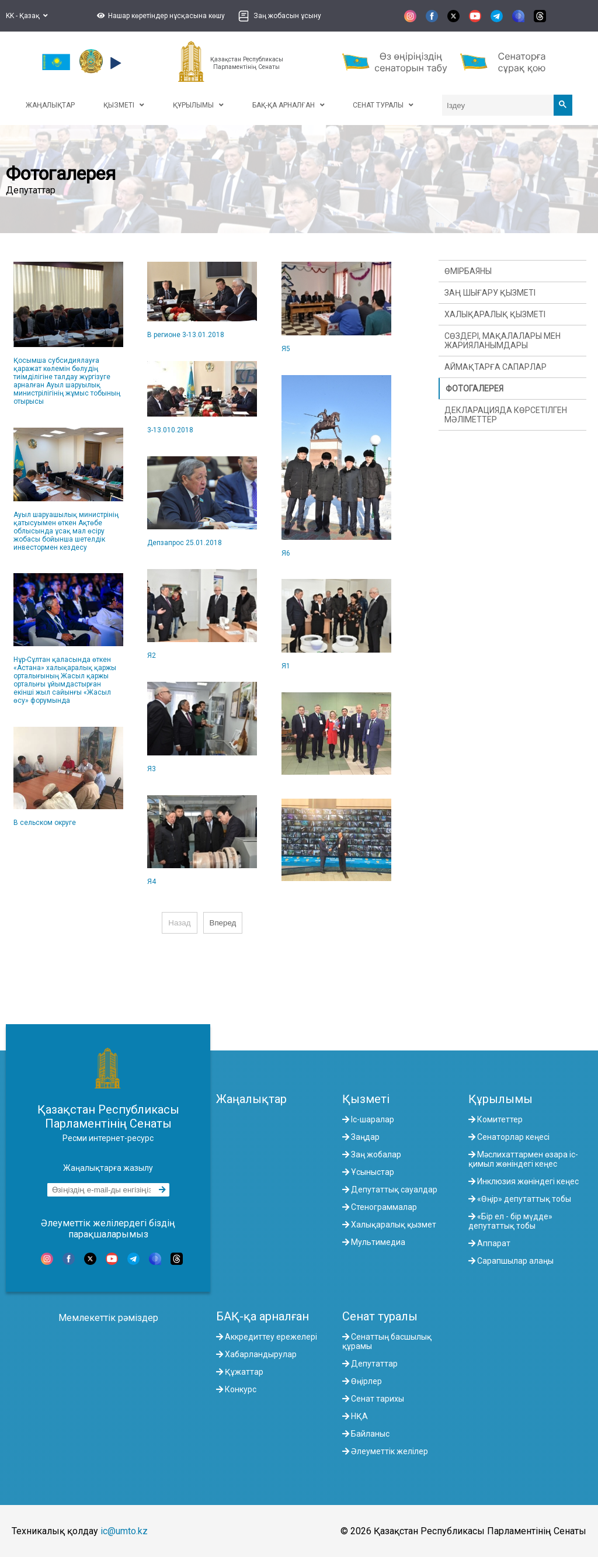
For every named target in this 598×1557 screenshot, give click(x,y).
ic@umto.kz (124, 1531)
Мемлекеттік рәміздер (108, 1317)
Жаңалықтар (251, 1099)
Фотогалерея (474, 388)
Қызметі (366, 1099)
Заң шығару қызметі (490, 292)
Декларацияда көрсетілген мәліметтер (505, 414)
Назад (179, 922)
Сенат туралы (380, 1316)
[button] (159, 16)
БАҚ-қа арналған (262, 1316)
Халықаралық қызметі (494, 314)
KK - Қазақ (27, 16)
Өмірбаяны (468, 271)
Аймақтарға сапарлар (495, 367)
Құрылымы (500, 1099)
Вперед (223, 922)
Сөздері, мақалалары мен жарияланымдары (502, 340)
